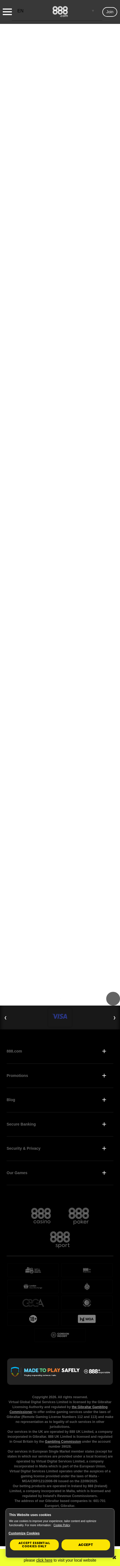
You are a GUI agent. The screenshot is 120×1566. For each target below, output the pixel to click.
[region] (60, 1533)
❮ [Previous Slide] (5, 1018)
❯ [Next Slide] (114, 1018)
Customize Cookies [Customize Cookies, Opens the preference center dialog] (24, 1533)
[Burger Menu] (7, 12)
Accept (85, 1545)
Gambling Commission (63, 1442)
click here (44, 1560)
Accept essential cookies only (34, 1544)
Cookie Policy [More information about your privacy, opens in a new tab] (62, 1525)
